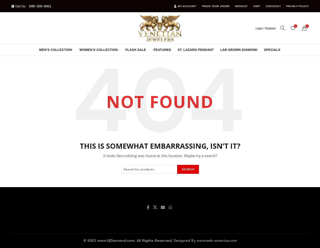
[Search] (282, 28)
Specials (272, 50)
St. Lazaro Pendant (196, 50)
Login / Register (266, 28)
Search (188, 169)
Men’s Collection (55, 50)
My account (185, 6)
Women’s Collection (99, 50)
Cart (257, 6)
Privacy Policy (297, 6)
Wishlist (241, 6)
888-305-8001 (40, 6)
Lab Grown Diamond (238, 50)
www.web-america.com (217, 240)
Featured (162, 50)
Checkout (273, 6)
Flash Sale (135, 50)
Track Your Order (216, 6)
